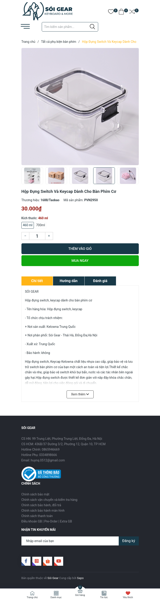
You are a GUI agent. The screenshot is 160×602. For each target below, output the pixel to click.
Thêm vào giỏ (80, 249)
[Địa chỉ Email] (80, 540)
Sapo (80, 578)
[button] (134, 177)
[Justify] (92, 26)
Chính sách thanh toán (37, 516)
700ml (40, 225)
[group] (80, 106)
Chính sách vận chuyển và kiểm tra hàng (49, 500)
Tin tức (104, 597)
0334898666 (48, 455)
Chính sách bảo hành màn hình (43, 510)
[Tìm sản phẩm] (70, 26)
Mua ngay (80, 261)
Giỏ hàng (80, 595)
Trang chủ (32, 597)
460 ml (27, 225)
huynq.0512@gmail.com (48, 460)
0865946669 (51, 449)
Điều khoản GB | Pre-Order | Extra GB (46, 521)
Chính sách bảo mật (35, 494)
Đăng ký (128, 541)
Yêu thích (128, 597)
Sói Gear (52, 578)
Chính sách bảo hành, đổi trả (41, 505)
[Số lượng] (37, 236)
